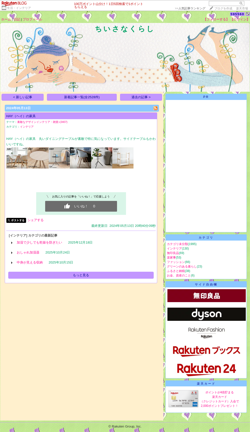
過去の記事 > (141, 97)
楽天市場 (242, 8)
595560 (237, 14)
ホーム (6, 19)
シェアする (35, 220)
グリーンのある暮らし (182, 266)
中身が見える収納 (30, 262)
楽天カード (206, 383)
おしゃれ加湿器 (28, 252)
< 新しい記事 (22, 97)
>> (190, 8)
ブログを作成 (223, 8)
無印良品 (173, 253)
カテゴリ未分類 (177, 244)
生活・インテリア (19, 8)
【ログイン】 (240, 19)
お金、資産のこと (179, 275)
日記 (17, 19)
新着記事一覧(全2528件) (82, 97)
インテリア (27, 126)
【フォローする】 (216, 19)
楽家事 (171, 257)
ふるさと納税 (176, 271)
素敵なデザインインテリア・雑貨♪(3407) (42, 121)
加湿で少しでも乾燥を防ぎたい (39, 242)
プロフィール (32, 19)
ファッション (176, 262)
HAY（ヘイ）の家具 (20, 116)
